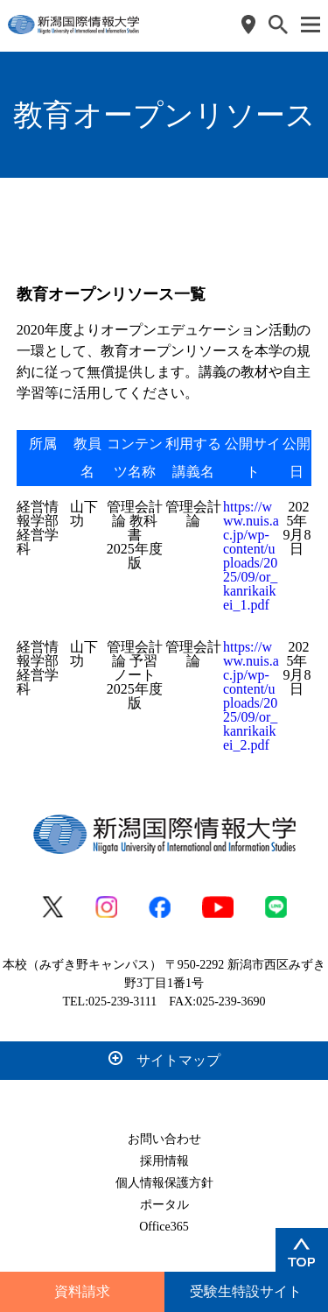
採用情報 (164, 1160)
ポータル (164, 1204)
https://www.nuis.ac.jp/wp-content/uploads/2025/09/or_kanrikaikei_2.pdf (251, 695)
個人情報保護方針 (164, 1182)
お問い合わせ (164, 1139)
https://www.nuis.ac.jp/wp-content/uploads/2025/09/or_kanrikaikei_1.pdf (251, 555)
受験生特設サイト (246, 1291)
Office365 (164, 1226)
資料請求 (82, 1291)
